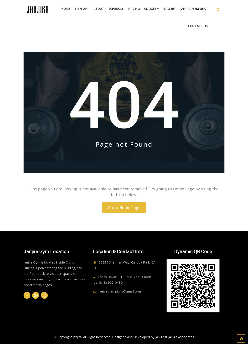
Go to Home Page (124, 207)
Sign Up (81, 8)
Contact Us (198, 26)
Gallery (169, 8)
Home (65, 8)
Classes (150, 8)
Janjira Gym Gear (194, 8)
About (99, 8)
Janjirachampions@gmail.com (120, 291)
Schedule (116, 8)
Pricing (134, 8)
